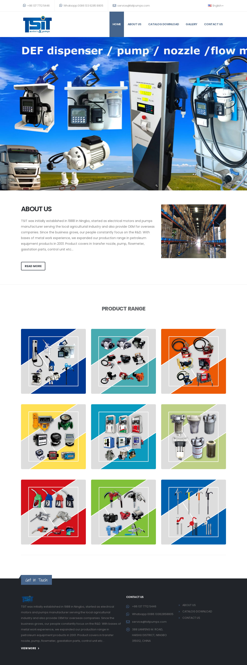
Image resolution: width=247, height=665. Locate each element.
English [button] (215, 5)
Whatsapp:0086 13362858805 (152, 614)
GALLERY (191, 24)
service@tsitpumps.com (131, 5)
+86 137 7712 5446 (36, 5)
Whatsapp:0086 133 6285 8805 (81, 5)
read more (33, 266)
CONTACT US (213, 24)
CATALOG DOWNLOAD (163, 24)
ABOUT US (134, 24)
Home (117, 24)
